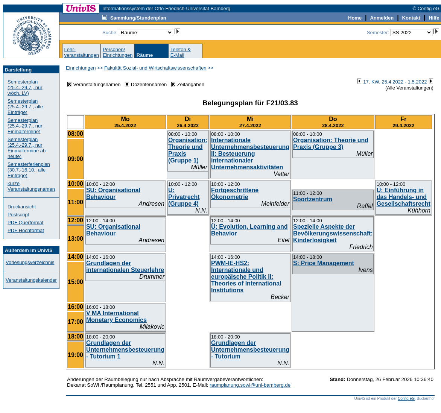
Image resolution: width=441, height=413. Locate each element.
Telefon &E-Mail (180, 52)
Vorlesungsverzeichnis (30, 262)
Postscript (18, 214)
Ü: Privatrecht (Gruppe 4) (184, 197)
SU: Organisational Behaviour (113, 193)
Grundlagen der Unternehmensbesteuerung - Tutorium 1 (125, 350)
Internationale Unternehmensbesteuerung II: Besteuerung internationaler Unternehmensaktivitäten (250, 153)
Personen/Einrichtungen (118, 52)
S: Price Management (323, 263)
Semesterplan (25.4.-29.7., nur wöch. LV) (25, 87)
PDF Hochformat (26, 230)
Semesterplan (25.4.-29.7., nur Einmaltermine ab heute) (27, 148)
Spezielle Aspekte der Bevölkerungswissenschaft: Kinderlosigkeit (333, 233)
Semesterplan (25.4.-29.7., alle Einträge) (25, 106)
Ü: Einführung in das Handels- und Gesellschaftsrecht (403, 197)
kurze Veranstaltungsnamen (31, 186)
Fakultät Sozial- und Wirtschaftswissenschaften (155, 68)
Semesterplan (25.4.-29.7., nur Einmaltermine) (25, 125)
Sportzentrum (312, 199)
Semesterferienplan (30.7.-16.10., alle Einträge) (29, 169)
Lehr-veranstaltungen (81, 52)
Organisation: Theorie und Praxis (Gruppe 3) (330, 143)
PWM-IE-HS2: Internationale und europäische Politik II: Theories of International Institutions (246, 276)
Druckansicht (22, 207)
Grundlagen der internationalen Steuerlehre (125, 266)
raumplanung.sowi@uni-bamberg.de (250, 385)
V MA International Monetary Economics (116, 316)
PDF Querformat (25, 222)
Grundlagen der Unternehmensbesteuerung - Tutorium (250, 350)
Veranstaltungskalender (31, 280)
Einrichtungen (81, 68)
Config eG (406, 398)
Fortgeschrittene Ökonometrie (235, 193)
